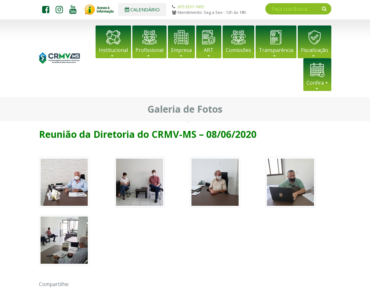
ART (208, 50)
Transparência (276, 50)
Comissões (238, 50)
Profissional (149, 50)
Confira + (317, 82)
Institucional (113, 50)
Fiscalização (314, 50)
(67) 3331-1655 (191, 6)
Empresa (181, 50)
